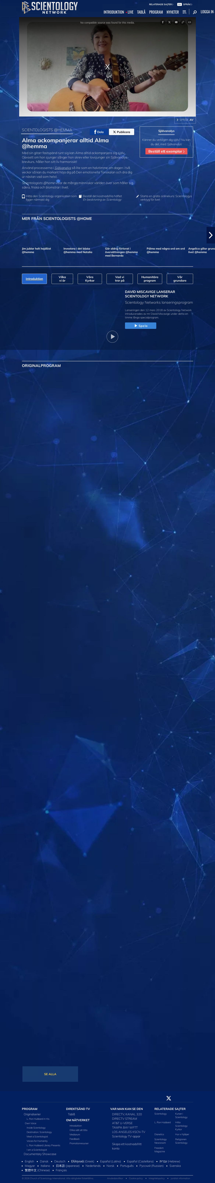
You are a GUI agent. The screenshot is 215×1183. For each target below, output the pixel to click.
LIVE (130, 12)
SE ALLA (50, 1074)
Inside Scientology (36, 1127)
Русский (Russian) (152, 1166)
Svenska (175, 1166)
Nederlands (93, 1166)
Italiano (45, 1166)
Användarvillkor (115, 1178)
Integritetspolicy (157, 1178)
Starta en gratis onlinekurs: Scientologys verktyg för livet (166, 197)
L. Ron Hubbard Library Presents (43, 1145)
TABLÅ (141, 12)
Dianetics (159, 1134)
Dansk (44, 1161)
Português (127, 1166)
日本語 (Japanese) (68, 1166)
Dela (99, 132)
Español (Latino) (110, 1161)
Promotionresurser (79, 1143)
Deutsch (59, 1161)
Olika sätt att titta (78, 1130)
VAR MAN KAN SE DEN (126, 1109)
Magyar (30, 1166)
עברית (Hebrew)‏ (170, 1161)
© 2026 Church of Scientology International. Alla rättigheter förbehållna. (58, 1178)
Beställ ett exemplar (166, 151)
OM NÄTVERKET (78, 1120)
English (29, 1161)
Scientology (160, 1113)
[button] (211, 235)
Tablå (71, 1114)
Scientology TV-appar (126, 1136)
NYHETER (173, 12)
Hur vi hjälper (182, 1134)
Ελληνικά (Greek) (82, 1161)
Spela (141, 326)
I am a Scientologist (37, 1149)
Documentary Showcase (40, 1154)
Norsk (110, 1166)
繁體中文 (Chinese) (37, 1170)
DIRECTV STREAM (124, 1118)
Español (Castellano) (140, 1161)
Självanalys (62, 168)
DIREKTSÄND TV (78, 1109)
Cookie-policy (136, 1178)
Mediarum (75, 1134)
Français (61, 1170)
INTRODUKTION (114, 12)
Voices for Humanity (37, 1140)
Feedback (75, 1138)
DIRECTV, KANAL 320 (127, 1114)
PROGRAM (156, 12)
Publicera (121, 132)
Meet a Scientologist (37, 1136)
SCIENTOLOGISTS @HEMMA (47, 129)
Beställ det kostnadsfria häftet (102, 197)
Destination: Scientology (39, 1132)
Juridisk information (180, 1178)
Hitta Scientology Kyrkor (181, 1126)
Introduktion (76, 1125)
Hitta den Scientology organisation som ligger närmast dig (51, 197)
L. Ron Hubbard (162, 1122)
